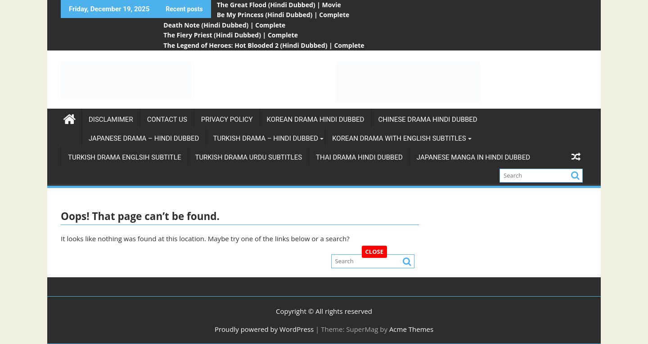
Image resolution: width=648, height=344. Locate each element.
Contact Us (167, 119)
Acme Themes (411, 329)
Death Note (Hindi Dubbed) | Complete (224, 25)
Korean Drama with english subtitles (399, 138)
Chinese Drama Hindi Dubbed (427, 119)
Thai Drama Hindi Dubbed (359, 157)
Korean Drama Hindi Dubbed (315, 119)
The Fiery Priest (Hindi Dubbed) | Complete (230, 35)
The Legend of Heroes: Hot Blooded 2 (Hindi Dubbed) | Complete (263, 45)
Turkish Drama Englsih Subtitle (124, 157)
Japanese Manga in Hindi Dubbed (473, 157)
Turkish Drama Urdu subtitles (248, 157)
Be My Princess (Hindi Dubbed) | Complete (283, 14)
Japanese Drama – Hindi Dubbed (144, 138)
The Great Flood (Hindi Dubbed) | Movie (279, 4)
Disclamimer (111, 119)
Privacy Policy (227, 119)
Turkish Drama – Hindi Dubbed (265, 138)
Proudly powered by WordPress (264, 329)
